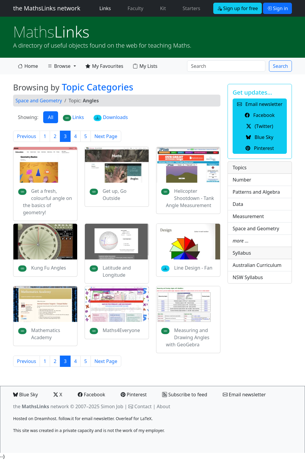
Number (242, 179)
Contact (143, 406)
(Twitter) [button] (259, 126)
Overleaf (124, 418)
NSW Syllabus (248, 277)
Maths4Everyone (121, 330)
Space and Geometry (38, 100)
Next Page (105, 136)
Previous (26, 136)
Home (28, 66)
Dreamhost (45, 418)
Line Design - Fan (193, 268)
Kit (163, 8)
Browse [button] (59, 67)
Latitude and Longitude (117, 271)
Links (106, 8)
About (163, 406)
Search (280, 66)
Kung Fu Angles (48, 268)
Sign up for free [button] (237, 8)
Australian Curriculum (257, 265)
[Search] (226, 66)
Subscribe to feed (184, 394)
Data (238, 204)
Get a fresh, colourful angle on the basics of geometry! (47, 202)
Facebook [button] (260, 115)
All (50, 117)
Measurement (248, 216)
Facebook (91, 394)
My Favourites (104, 66)
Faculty (135, 8)
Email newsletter (244, 394)
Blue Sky (25, 394)
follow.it (66, 418)
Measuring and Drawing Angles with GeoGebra (187, 337)
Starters (191, 8)
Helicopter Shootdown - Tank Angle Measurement (190, 198)
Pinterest (134, 394)
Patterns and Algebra (256, 192)
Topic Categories (97, 87)
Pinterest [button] (259, 148)
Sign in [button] (277, 8)
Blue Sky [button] (259, 137)
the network (41, 406)
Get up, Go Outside (115, 194)
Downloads (111, 117)
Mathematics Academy (45, 334)
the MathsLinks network (46, 8)
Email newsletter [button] (260, 104)
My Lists (145, 66)
